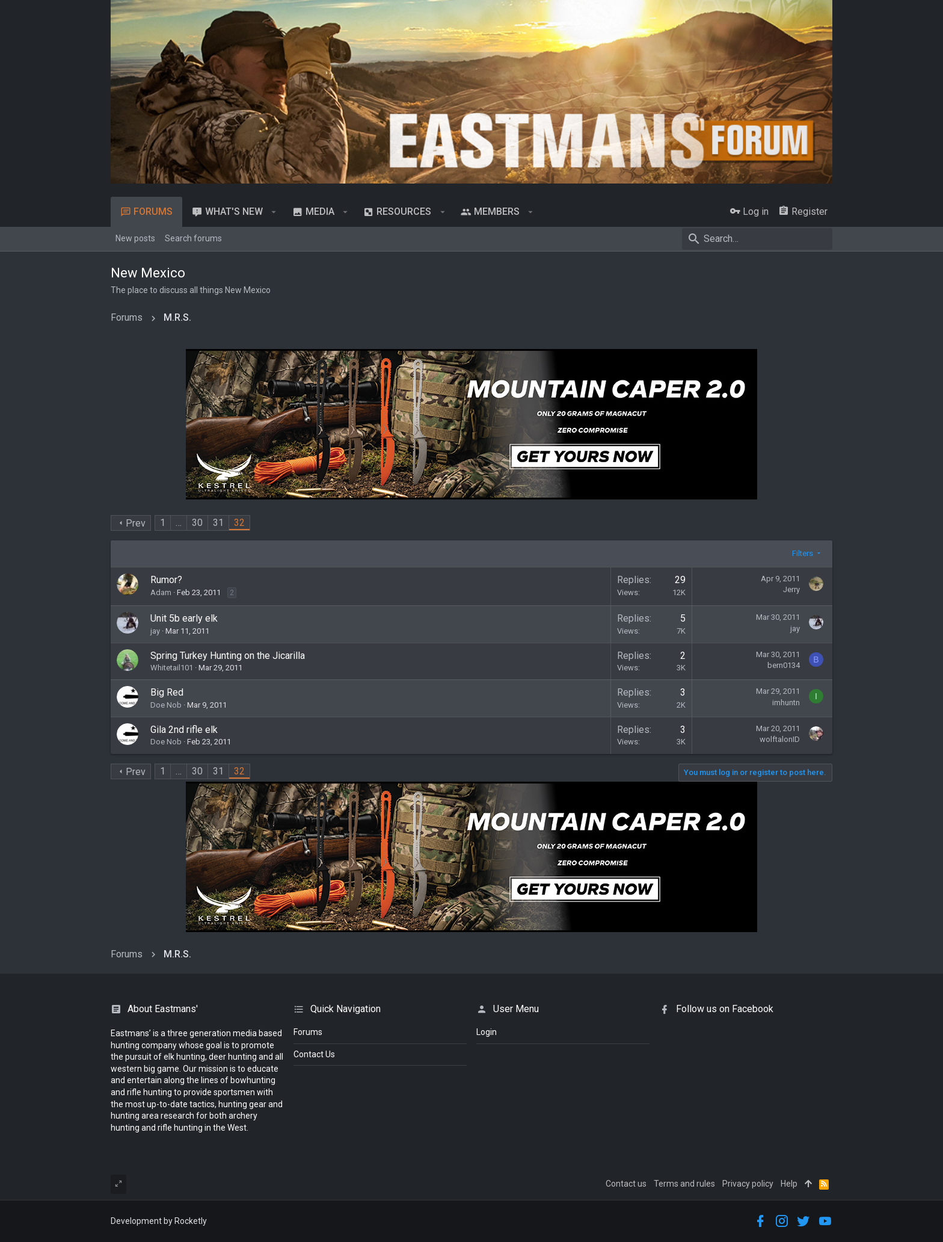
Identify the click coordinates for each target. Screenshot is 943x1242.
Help (789, 1183)
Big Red (166, 692)
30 (197, 522)
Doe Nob (166, 704)
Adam (160, 592)
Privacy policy (747, 1183)
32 (239, 522)
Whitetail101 (171, 667)
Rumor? (166, 579)
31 (218, 522)
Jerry (791, 589)
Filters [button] (802, 553)
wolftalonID (780, 739)
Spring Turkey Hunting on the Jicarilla (227, 655)
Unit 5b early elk (184, 618)
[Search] (757, 239)
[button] (274, 211)
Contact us (626, 1183)
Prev (136, 523)
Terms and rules (684, 1183)
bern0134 (783, 665)
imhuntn (786, 702)
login (486, 1032)
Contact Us (314, 1054)
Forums (307, 1032)
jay (155, 630)
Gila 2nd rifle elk (184, 729)
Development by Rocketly (159, 1221)
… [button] (179, 522)
